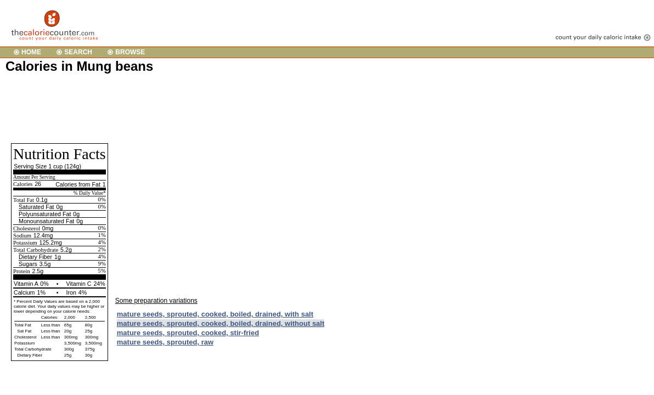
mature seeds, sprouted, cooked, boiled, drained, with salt (215, 314)
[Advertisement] (205, 107)
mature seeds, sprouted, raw (165, 342)
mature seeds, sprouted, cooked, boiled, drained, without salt (221, 323)
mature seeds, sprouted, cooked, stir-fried (188, 333)
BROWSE (130, 52)
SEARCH (78, 52)
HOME (31, 52)
